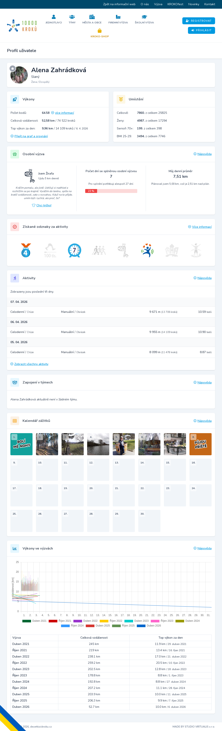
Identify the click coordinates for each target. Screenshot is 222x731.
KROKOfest (175, 4)
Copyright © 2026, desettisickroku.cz (29, 726)
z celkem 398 (149, 128)
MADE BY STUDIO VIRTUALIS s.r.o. (194, 726)
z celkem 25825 (152, 113)
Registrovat (199, 21)
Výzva (158, 4)
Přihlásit (201, 30)
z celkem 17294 (152, 121)
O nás (145, 4)
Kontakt (209, 4)
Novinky (193, 4)
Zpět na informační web (119, 4)
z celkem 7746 (151, 136)
